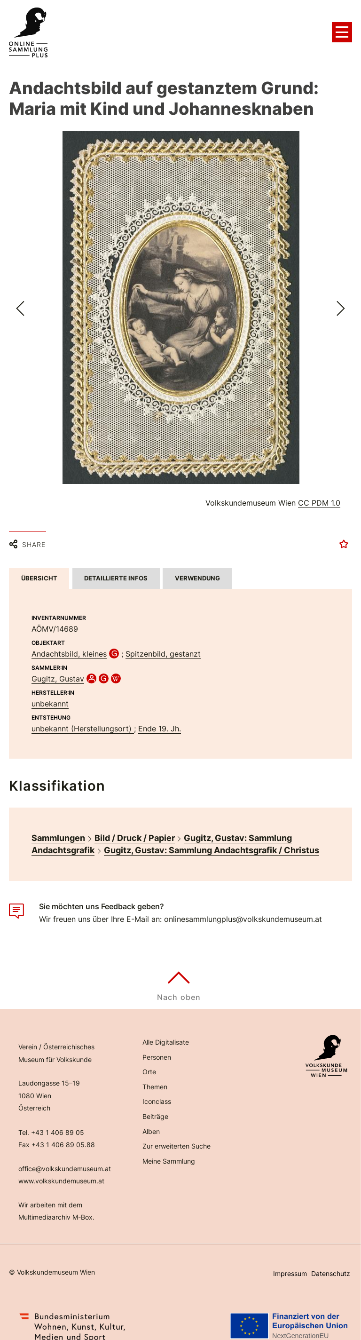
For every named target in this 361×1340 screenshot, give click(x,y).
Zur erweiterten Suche (176, 1137)
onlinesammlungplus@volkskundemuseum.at (243, 909)
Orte (149, 1062)
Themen (154, 1077)
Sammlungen (58, 828)
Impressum (290, 1264)
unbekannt (50, 693)
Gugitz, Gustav (57, 669)
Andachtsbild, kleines (69, 644)
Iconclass (156, 1092)
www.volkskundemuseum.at (61, 1171)
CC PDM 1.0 (319, 502)
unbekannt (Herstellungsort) (82, 718)
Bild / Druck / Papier (134, 828)
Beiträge (155, 1106)
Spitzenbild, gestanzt (163, 644)
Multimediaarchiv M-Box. (56, 1208)
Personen (156, 1047)
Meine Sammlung (168, 1151)
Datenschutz (330, 1264)
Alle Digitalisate (165, 1033)
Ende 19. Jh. (159, 718)
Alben (151, 1122)
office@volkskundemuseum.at (64, 1159)
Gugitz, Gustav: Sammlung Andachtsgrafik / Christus (211, 840)
